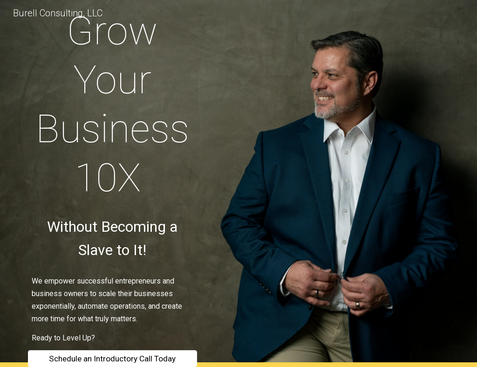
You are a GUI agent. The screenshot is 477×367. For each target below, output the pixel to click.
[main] (112, 104)
